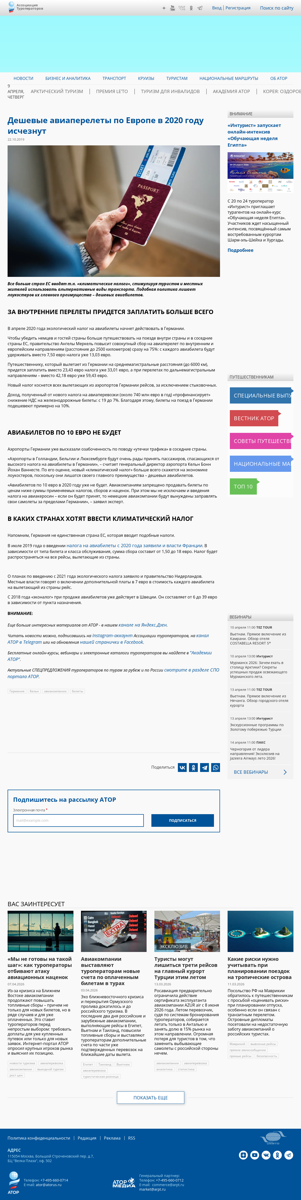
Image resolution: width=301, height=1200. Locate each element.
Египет (88, 1054)
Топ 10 (238, 476)
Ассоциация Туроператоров (30, 7)
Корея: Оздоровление (269, 91)
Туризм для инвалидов (170, 91)
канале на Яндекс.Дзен (140, 623)
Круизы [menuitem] (146, 78)
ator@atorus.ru (48, 1173)
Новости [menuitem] (23, 78)
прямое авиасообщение (247, 1039)
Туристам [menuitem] (176, 78)
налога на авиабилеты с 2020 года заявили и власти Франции (127, 545)
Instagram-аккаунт (110, 633)
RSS (120, 1127)
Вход (220, 8)
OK (195, 8)
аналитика (164, 1058)
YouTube (176, 8)
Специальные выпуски (253, 385)
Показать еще (150, 1087)
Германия (17, 683)
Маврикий (237, 1033)
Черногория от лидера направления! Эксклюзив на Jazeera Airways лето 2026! (254, 743)
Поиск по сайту (278, 8)
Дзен (167, 8)
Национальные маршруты (256, 453)
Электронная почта (29, 801)
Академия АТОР (220, 91)
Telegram (203, 8)
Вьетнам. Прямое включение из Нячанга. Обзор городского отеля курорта (259, 690)
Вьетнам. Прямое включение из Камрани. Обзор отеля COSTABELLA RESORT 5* (257, 628)
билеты (76, 683)
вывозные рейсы (262, 1033)
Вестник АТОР (244, 407)
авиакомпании (55, 683)
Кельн (34, 683)
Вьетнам (122, 1054)
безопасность (267, 1045)
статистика (185, 1058)
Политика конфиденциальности (35, 1127)
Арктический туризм (76, 91)
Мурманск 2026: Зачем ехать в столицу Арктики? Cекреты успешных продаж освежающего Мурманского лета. (258, 659)
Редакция (79, 1127)
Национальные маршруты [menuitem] (229, 78)
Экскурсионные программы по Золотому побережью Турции (256, 716)
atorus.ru (255, 1195)
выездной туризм (50, 1058)
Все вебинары (249, 761)
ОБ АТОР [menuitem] (278, 78)
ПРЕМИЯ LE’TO (122, 91)
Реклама (102, 1127)
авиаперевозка (51, 1052)
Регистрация (241, 8)
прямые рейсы (240, 1045)
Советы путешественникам (257, 430)
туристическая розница (100, 1066)
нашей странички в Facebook (90, 638)
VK (185, 8)
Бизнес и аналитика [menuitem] (68, 78)
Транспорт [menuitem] (114, 78)
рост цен (16, 1064)
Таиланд (104, 1054)
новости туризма (22, 1052)
